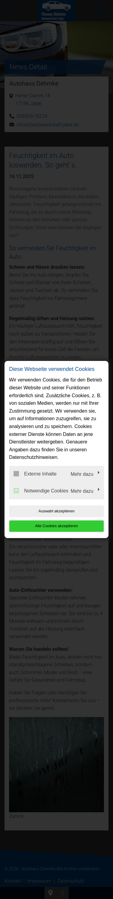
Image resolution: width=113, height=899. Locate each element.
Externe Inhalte (35, 473)
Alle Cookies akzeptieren (56, 526)
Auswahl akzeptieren (57, 511)
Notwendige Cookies (41, 490)
